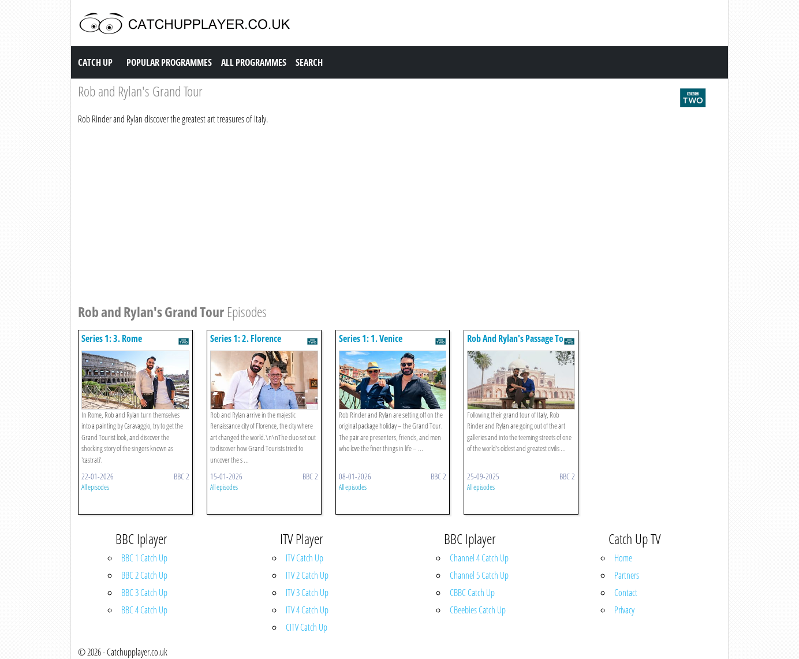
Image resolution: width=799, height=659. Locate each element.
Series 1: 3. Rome (111, 338)
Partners (626, 575)
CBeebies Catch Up (478, 610)
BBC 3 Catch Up (144, 592)
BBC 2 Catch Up (144, 575)
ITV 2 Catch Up (307, 575)
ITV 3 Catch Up (307, 592)
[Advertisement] (392, 212)
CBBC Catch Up (472, 592)
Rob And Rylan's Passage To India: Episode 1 (515, 344)
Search (309, 62)
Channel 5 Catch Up (479, 575)
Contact (625, 592)
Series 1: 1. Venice (370, 338)
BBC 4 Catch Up (144, 610)
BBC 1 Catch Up (144, 558)
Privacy (624, 610)
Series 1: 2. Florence (245, 338)
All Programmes (253, 62)
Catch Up (95, 62)
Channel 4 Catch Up (479, 558)
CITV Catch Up (306, 627)
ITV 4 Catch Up (307, 610)
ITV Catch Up (304, 558)
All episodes (95, 487)
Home (623, 558)
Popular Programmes (169, 62)
